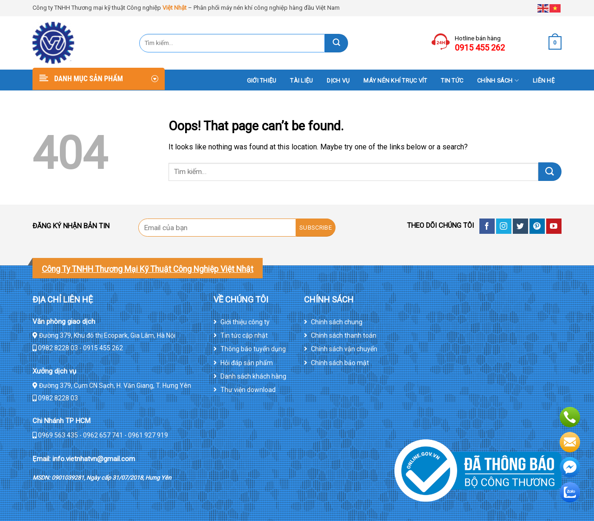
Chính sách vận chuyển (344, 349)
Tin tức (452, 80)
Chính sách (498, 80)
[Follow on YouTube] (554, 226)
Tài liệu (301, 80)
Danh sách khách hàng (253, 376)
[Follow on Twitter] (520, 226)
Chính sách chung (336, 322)
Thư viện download (248, 389)
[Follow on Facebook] (487, 226)
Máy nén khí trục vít (395, 80)
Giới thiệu (262, 80)
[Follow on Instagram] (503, 226)
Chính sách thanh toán (343, 335)
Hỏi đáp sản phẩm (246, 363)
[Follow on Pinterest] (537, 226)
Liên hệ (544, 80)
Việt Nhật (174, 7)
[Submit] (336, 43)
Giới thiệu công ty (245, 322)
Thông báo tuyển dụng (253, 349)
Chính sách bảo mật (340, 363)
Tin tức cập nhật (244, 335)
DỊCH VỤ (338, 80)
